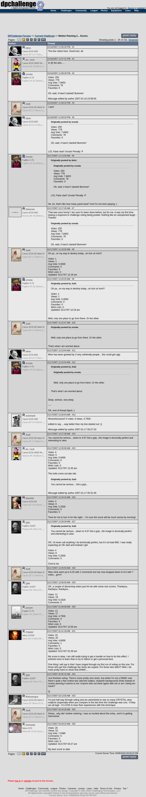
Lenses (81, 788)
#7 (73, 208)
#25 (73, 724)
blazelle (30, 498)
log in (131, 8)
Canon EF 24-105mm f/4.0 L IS (36, 422)
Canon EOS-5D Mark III (33, 107)
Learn (89, 788)
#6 (73, 156)
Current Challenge (45, 36)
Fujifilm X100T (29, 526)
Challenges (31, 788)
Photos (62, 788)
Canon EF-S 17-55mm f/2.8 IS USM (39, 54)
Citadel (29, 632)
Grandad (30, 725)
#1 (73, 47)
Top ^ (125, 788)
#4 (73, 103)
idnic (28, 48)
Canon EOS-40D (30, 212)
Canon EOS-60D (30, 51)
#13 (73, 415)
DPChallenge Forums (19, 36)
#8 (73, 249)
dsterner (30, 209)
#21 (73, 631)
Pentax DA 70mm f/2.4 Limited (36, 529)
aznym (29, 607)
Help (96, 788)
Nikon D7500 (28, 635)
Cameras (72, 788)
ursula (29, 74)
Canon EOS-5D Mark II (33, 700)
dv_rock (30, 60)
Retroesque (32, 696)
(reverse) (133, 40)
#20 (73, 607)
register (141, 8)
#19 (73, 582)
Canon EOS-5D (29, 501)
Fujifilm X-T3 (28, 611)
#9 (73, 279)
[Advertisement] (73, 22)
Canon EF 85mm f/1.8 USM (35, 703)
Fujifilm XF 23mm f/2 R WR (35, 614)
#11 (73, 350)
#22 (73, 674)
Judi (28, 104)
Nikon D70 (27, 728)
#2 (73, 59)
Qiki (28, 522)
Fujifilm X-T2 (28, 77)
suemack (30, 415)
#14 (73, 434)
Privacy (117, 788)
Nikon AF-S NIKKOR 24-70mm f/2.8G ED (41, 638)
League (53, 788)
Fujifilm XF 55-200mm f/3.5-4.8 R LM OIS (41, 81)
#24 (73, 709)
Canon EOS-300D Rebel (33, 63)
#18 (73, 568)
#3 (73, 73)
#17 (73, 521)
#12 (73, 362)
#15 (73, 448)
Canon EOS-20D (30, 419)
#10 (73, 322)
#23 (73, 696)
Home (21, 788)
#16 (73, 497)
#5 (73, 117)
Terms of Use (106, 788)
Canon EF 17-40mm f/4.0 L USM (37, 110)
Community (43, 788)
